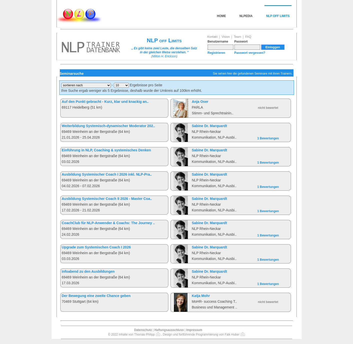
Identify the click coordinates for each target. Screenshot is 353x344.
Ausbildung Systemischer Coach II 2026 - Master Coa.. (107, 199)
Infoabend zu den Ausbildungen (88, 271)
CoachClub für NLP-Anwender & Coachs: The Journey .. (108, 223)
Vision (226, 37)
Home (221, 16)
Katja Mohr (201, 296)
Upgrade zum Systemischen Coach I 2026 (96, 247)
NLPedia (246, 16)
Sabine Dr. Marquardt (209, 126)
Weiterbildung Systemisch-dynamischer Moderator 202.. (108, 126)
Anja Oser (200, 102)
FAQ (248, 37)
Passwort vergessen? (249, 53)
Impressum (194, 330)
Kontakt (212, 37)
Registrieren (216, 53)
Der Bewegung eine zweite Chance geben (96, 296)
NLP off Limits (278, 16)
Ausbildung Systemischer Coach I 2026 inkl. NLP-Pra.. (107, 174)
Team (237, 37)
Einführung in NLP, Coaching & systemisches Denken (106, 150)
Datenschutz (143, 330)
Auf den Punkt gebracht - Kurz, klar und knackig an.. (105, 102)
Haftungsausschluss (169, 330)
